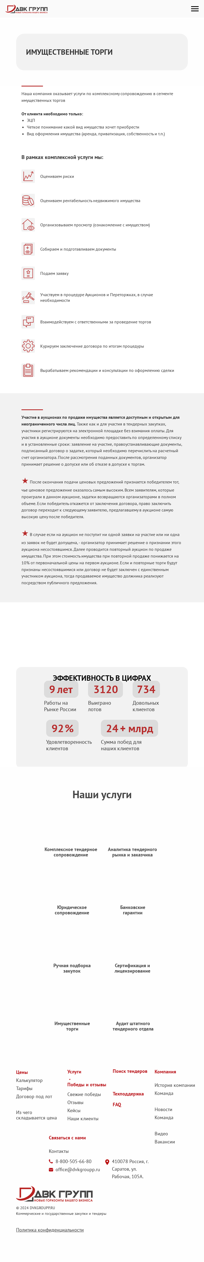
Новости (163, 1109)
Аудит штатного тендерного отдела (133, 1033)
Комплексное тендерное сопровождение (71, 859)
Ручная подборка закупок (72, 975)
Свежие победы (84, 1094)
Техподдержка (128, 1094)
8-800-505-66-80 (74, 1161)
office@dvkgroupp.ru (78, 1169)
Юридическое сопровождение (72, 917)
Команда (164, 1093)
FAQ (117, 1104)
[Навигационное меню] (195, 9)
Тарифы (24, 1088)
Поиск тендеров (130, 1071)
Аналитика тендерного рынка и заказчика (132, 859)
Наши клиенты (83, 1118)
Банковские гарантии (132, 917)
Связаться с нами (67, 1138)
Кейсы (74, 1110)
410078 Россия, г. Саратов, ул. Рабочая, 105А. (130, 1169)
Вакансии (165, 1142)
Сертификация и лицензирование (132, 975)
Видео (161, 1133)
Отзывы (75, 1102)
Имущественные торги (72, 1033)
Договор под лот (34, 1096)
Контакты (59, 1151)
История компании (175, 1085)
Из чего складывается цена (36, 1115)
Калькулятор (29, 1080)
